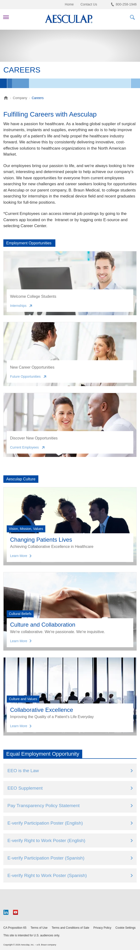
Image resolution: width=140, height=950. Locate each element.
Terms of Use (38, 927)
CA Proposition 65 (14, 927)
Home (69, 4)
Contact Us (89, 4)
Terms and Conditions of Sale (70, 927)
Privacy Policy (102, 927)
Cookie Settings (126, 927)
